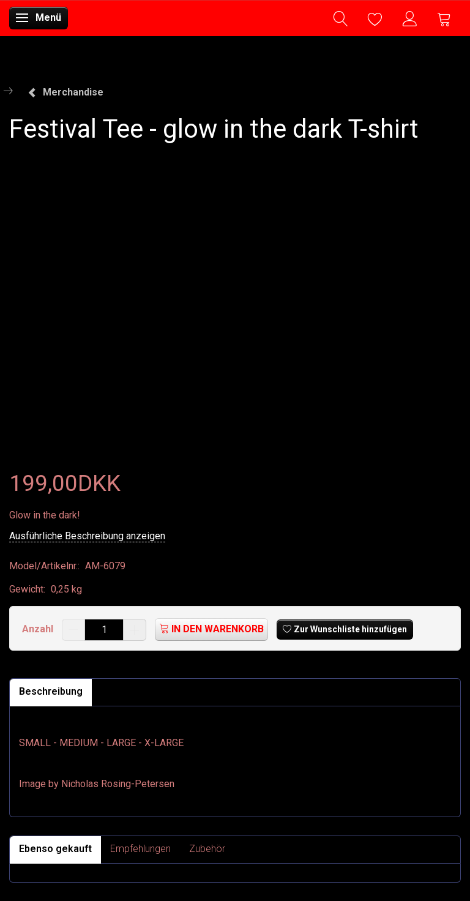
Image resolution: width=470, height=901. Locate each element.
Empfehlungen (140, 848)
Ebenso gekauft (55, 848)
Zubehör (207, 848)
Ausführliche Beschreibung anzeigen (87, 536)
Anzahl (39, 629)
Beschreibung (51, 691)
